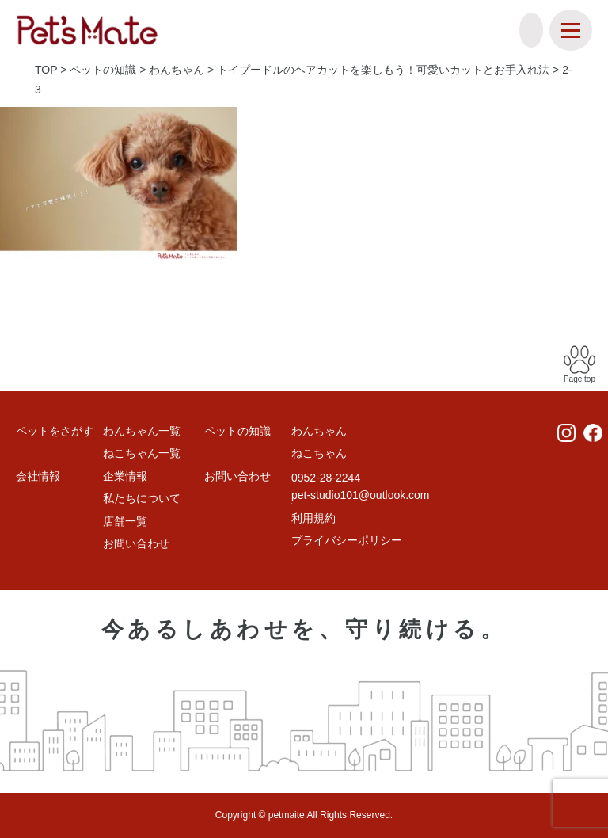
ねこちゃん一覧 (141, 453)
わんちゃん (319, 431)
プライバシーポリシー (346, 540)
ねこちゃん (319, 453)
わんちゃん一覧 (141, 431)
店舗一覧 (125, 521)
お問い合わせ (136, 543)
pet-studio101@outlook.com (360, 495)
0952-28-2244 (325, 477)
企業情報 (125, 476)
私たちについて (141, 498)
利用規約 (313, 518)
